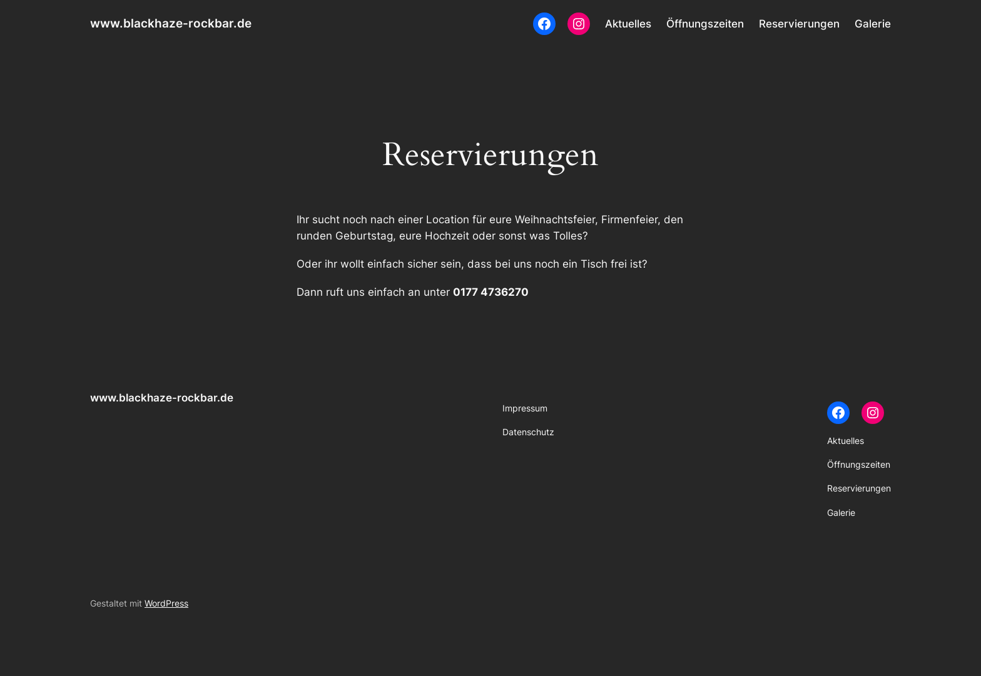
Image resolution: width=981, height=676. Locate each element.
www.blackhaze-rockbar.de (171, 23)
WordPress (166, 603)
